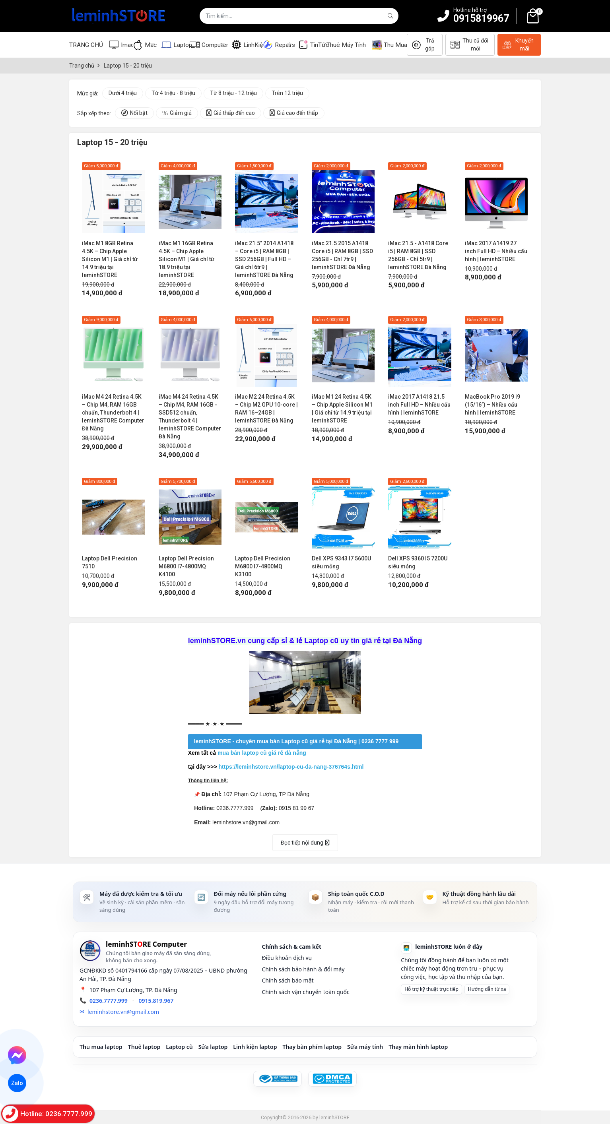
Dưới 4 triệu (123, 93)
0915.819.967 (156, 1000)
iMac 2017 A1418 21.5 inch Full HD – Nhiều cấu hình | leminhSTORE (419, 404)
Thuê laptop (144, 1046)
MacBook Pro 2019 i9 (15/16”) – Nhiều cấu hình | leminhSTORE (492, 404)
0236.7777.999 (108, 1000)
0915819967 (481, 18)
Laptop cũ (179, 1046)
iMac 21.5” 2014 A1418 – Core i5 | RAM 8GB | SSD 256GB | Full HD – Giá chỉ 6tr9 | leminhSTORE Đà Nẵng (264, 259)
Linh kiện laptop (255, 1046)
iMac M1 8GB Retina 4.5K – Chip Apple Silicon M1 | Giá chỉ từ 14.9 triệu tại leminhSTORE (110, 259)
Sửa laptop (213, 1046)
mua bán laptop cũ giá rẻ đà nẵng (262, 753)
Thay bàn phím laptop (312, 1046)
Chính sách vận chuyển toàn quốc (305, 992)
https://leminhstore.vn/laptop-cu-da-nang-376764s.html (291, 767)
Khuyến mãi (518, 44)
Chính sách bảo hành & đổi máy (303, 969)
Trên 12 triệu (287, 93)
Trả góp (423, 44)
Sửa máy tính (365, 1046)
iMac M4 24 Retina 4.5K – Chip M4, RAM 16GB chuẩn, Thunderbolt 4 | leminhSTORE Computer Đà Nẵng (113, 412)
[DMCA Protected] (332, 1079)
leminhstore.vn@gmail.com (123, 1011)
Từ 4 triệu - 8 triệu (173, 93)
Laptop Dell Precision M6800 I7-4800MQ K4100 (186, 566)
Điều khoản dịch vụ (287, 957)
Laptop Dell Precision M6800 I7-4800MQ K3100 (262, 566)
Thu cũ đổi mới (469, 44)
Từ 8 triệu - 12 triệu (233, 93)
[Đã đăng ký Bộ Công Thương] (277, 1079)
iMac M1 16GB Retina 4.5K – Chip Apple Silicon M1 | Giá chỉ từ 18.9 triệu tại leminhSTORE (186, 259)
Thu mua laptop (101, 1046)
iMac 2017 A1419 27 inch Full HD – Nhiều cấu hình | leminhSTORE (496, 251)
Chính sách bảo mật (287, 980)
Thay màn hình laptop (418, 1046)
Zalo (17, 1083)
